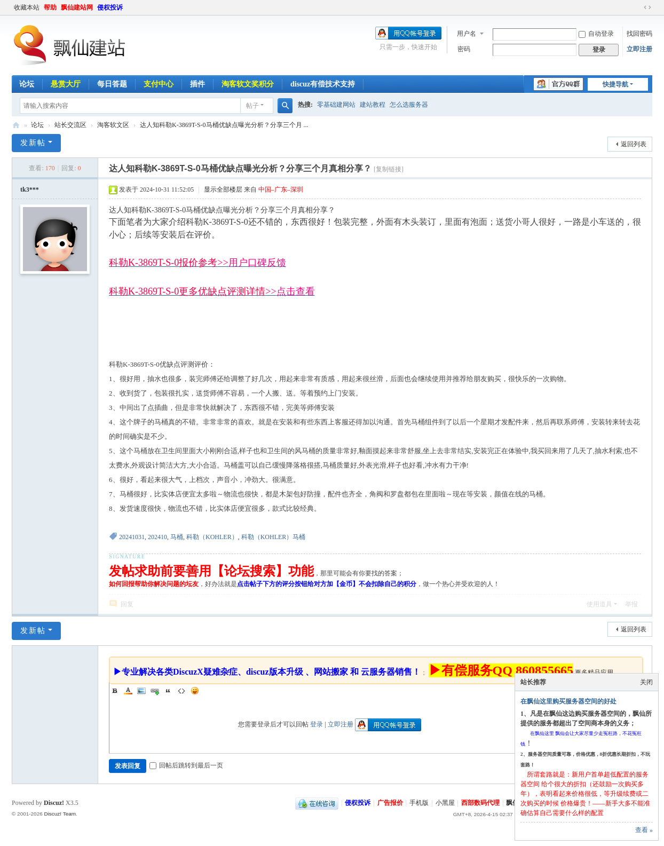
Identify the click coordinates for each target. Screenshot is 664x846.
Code (181, 690)
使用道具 (599, 604)
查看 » (644, 830)
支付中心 (158, 84)
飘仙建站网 (77, 7)
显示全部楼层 (223, 189)
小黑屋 (445, 803)
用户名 (466, 33)
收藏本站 (26, 7)
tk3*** (29, 189)
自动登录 (596, 33)
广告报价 (390, 803)
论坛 (26, 84)
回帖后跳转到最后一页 (186, 765)
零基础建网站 (336, 104)
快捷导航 (615, 84)
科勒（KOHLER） (212, 537)
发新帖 (33, 143)
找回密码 (639, 33)
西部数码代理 (480, 803)
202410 (157, 537)
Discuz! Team (60, 814)
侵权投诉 (110, 7)
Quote (168, 690)
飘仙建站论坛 (16, 125)
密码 (463, 49)
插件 (197, 84)
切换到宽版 (647, 7)
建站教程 (372, 104)
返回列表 (633, 144)
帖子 (252, 105)
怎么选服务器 (409, 104)
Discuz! (54, 803)
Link (154, 690)
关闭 (646, 682)
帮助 (50, 7)
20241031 (132, 537)
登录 (316, 724)
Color (128, 690)
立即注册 (639, 49)
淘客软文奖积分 (248, 84)
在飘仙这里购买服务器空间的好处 (568, 701)
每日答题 (112, 84)
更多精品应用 (594, 672)
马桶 (176, 537)
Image (141, 690)
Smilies (194, 690)
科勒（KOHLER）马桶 (273, 537)
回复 (127, 604)
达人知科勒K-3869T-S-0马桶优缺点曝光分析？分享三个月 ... (224, 125)
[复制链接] (389, 169)
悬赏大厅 (66, 84)
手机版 (419, 803)
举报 (631, 604)
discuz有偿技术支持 (322, 84)
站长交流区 (70, 125)
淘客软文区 (113, 125)
